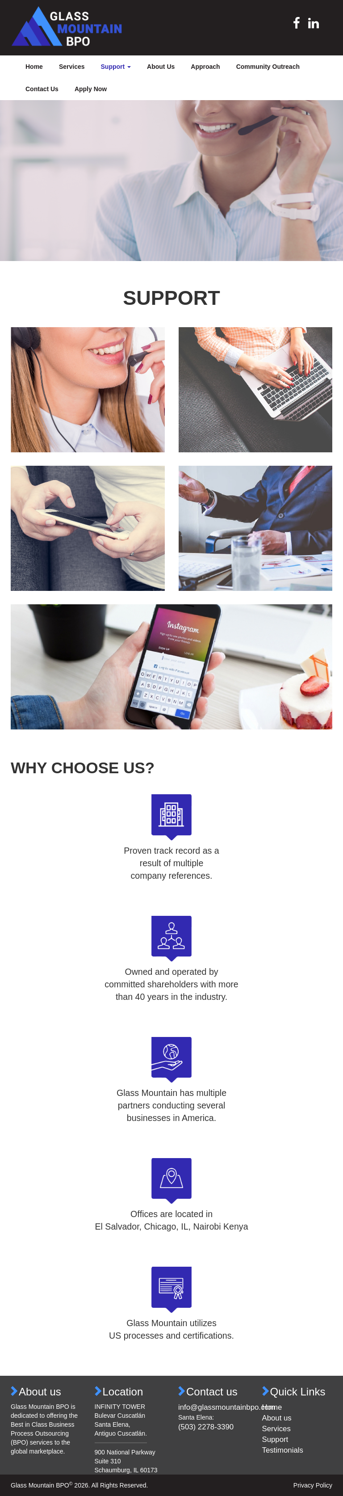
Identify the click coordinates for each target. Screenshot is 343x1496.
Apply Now (91, 89)
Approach (205, 66)
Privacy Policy (312, 1485)
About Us (161, 66)
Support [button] (116, 66)
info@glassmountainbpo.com (226, 1407)
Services (72, 66)
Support (275, 1439)
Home (34, 66)
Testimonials (282, 1450)
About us (277, 1418)
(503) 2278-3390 (206, 1427)
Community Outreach (268, 66)
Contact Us (42, 89)
